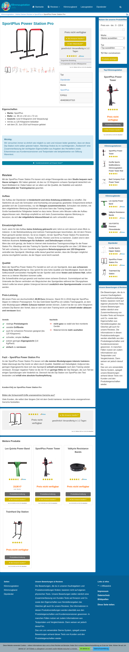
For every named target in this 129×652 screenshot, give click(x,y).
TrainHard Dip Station (17, 512)
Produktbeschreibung (17, 494)
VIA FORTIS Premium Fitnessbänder (114, 226)
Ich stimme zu (84, 649)
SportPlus (38, 14)
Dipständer (101, 7)
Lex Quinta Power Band (17, 449)
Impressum (103, 591)
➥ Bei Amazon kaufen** (75, 39)
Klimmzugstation (11, 586)
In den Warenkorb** (75, 44)
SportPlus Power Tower (47, 449)
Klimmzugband (70, 7)
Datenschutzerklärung (101, 649)
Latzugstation (87, 7)
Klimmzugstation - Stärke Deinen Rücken (17, 14)
